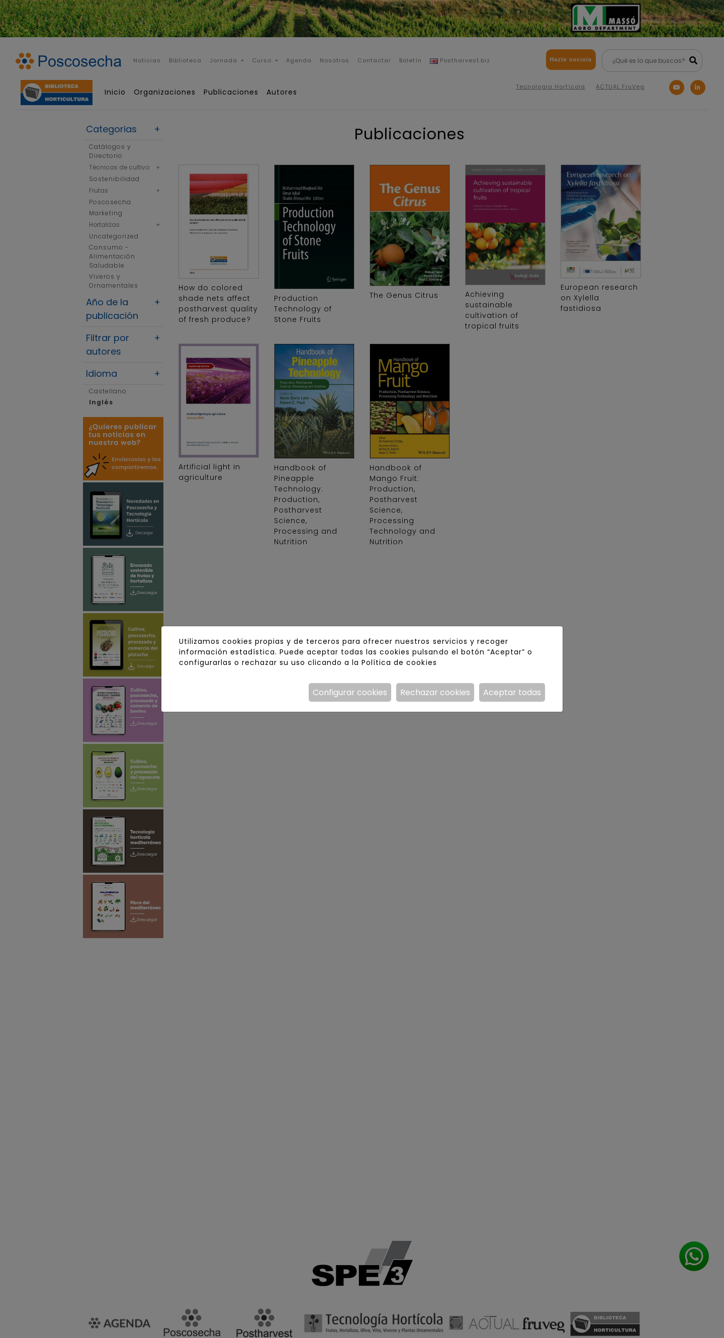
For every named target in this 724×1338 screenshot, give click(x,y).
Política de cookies (398, 662)
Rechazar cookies (435, 692)
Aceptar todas (512, 692)
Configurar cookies (350, 692)
